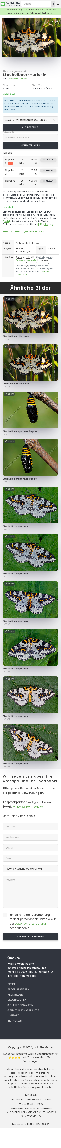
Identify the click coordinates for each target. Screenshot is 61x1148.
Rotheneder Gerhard (17, 78)
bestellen (48, 160)
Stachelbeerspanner (45, 257)
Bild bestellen (31, 127)
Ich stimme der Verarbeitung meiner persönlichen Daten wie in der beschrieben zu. (32, 921)
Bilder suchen (16, 1000)
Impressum (31, 1095)
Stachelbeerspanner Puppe (20, 431)
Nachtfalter (21, 265)
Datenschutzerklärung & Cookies (31, 1099)
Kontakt (8, 231)
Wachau (51, 248)
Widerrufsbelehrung (31, 1104)
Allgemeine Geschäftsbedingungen (31, 1108)
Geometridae (42, 265)
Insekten (19, 248)
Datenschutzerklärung (30, 924)
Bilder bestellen (18, 989)
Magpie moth (34, 271)
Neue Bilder (15, 994)
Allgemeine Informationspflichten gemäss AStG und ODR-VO (31, 1114)
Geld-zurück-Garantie (23, 1010)
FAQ (18, 231)
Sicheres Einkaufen (34, 231)
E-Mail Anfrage (45, 224)
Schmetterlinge (23, 251)
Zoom (53, 21)
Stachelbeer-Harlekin (25, 74)
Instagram (14, 1021)
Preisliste (7, 221)
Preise (11, 984)
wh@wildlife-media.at (28, 807)
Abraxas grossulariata (16, 71)
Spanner (31, 265)
